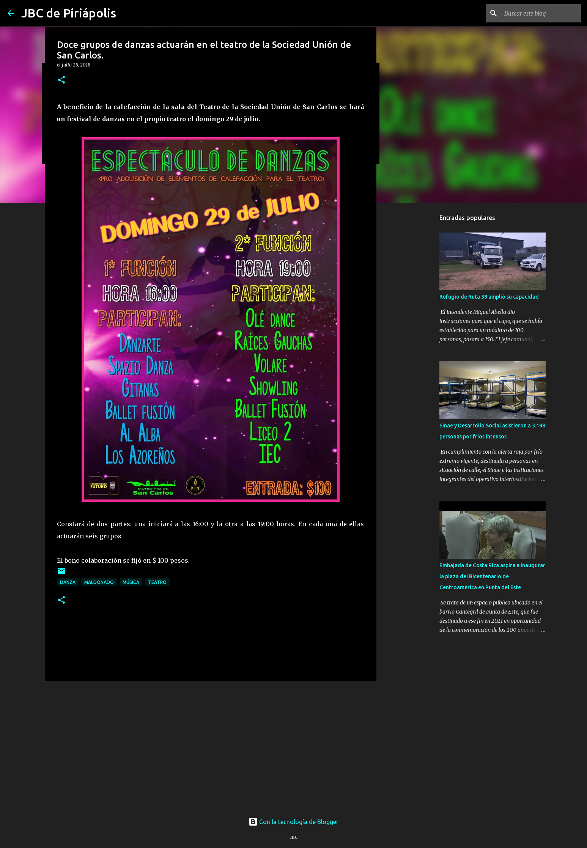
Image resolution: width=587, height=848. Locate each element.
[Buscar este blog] (541, 13)
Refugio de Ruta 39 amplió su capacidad (489, 297)
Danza (68, 582)
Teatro (157, 582)
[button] (61, 80)
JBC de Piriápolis (68, 13)
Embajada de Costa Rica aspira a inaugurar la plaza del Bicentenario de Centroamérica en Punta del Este (492, 576)
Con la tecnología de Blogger (293, 821)
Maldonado (99, 582)
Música (131, 582)
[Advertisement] (210, 746)
